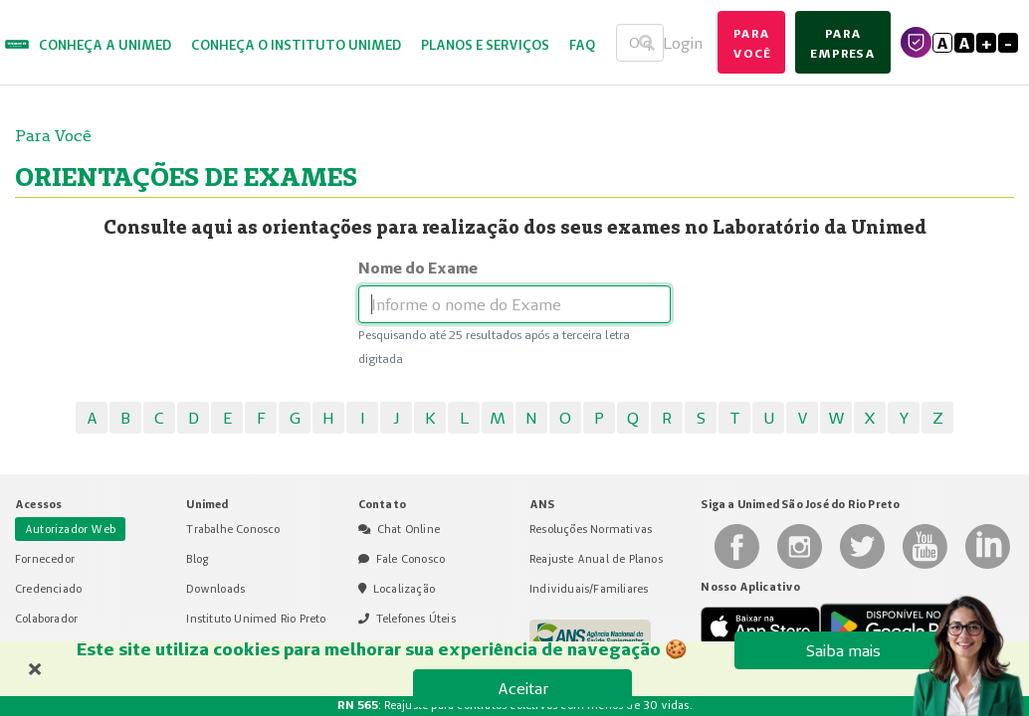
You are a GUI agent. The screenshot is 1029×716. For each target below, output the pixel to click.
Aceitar (523, 688)
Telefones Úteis (416, 619)
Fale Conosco (410, 559)
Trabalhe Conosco (233, 529)
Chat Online (408, 529)
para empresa (843, 43)
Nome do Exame (418, 267)
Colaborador (46, 619)
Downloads (215, 589)
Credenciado (48, 589)
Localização (404, 589)
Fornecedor (45, 559)
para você (751, 43)
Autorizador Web (70, 529)
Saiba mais (843, 650)
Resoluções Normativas (590, 529)
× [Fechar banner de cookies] (35, 666)
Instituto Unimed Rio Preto (255, 619)
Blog (197, 559)
